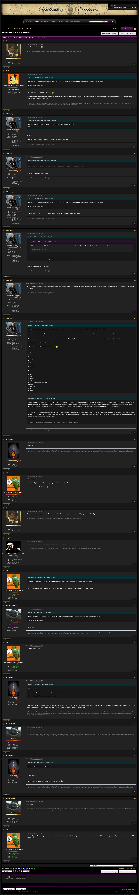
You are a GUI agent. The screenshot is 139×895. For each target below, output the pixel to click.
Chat (66, 22)
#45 (135, 192)
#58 (135, 755)
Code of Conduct (115, 28)
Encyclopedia (75, 22)
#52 (135, 538)
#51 (135, 508)
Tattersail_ (9, 114)
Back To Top (6, 891)
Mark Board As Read (32, 891)
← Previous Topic (120, 868)
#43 (135, 114)
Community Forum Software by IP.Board (126, 891)
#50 (135, 473)
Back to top (6, 67)
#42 (135, 71)
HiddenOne (9, 439)
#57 (135, 724)
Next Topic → (133, 868)
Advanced (112, 22)
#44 (135, 153)
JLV (7, 473)
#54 (135, 605)
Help (134, 7)
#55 (135, 642)
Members (44, 22)
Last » (27, 32)
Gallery (60, 22)
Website (29, 22)
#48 (135, 318)
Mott (7, 71)
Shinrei (8, 41)
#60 (135, 830)
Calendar (53, 22)
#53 (135, 570)
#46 (135, 230)
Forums (36, 22)
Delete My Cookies (21, 891)
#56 (135, 677)
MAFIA (29, 28)
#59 (135, 798)
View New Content (127, 28)
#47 (135, 280)
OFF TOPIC (17, 28)
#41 (135, 41)
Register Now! (121, 7)
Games (24, 28)
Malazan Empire (8, 28)
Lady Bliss (9, 538)
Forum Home (13, 891)
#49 (135, 439)
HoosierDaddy (10, 605)
